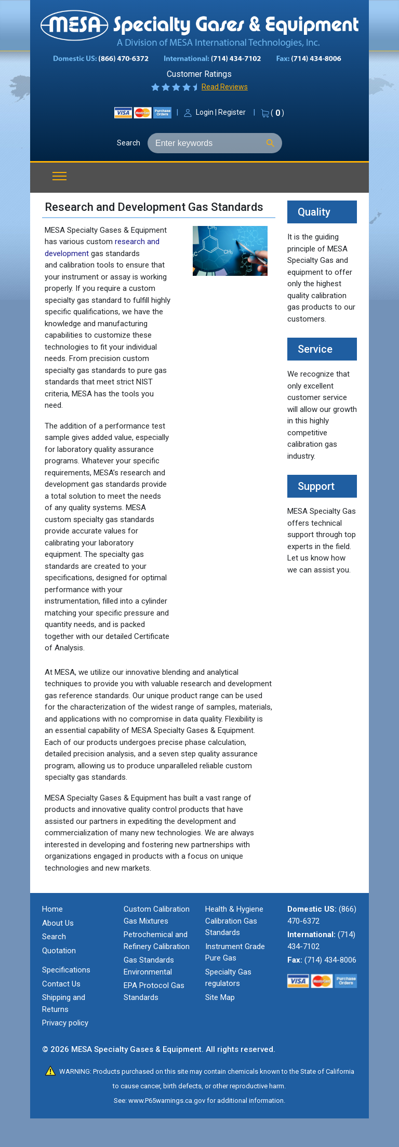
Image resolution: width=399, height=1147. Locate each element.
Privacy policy (65, 1023)
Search (128, 143)
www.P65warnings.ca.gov (166, 1100)
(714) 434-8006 (330, 960)
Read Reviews (225, 87)
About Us (58, 923)
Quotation (59, 950)
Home (52, 909)
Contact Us (61, 984)
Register (232, 112)
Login (205, 112)
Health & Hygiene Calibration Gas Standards (234, 920)
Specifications (66, 970)
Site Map (220, 997)
